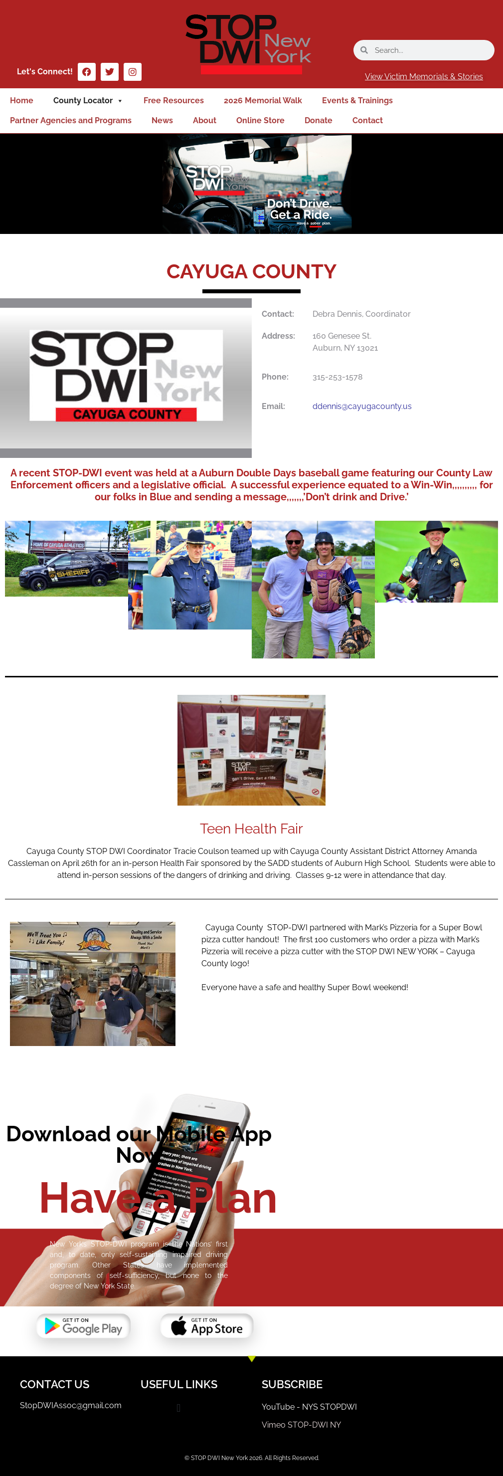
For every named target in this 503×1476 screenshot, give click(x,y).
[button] (178, 1408)
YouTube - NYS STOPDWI (309, 1407)
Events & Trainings (357, 100)
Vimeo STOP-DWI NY (301, 1425)
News (162, 120)
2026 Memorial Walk (263, 100)
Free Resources (174, 100)
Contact (367, 120)
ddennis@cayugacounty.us (362, 406)
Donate (319, 120)
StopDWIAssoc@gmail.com (71, 1405)
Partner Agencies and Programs (71, 120)
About (204, 120)
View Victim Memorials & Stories (424, 76)
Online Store (260, 120)
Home (21, 100)
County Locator (88, 101)
